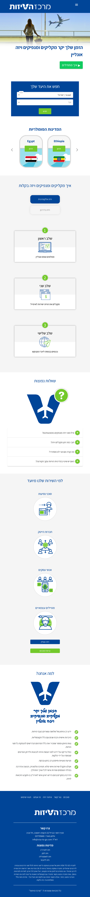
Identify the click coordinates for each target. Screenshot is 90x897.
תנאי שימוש (26, 797)
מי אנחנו (37, 797)
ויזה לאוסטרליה (45, 856)
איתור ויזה (47, 797)
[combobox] (45, 95)
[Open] (19, 95)
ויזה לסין (45, 853)
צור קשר (57, 797)
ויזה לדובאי (45, 860)
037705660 (39, 836)
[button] (45, 433)
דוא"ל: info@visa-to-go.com (45, 839)
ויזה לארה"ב (45, 849)
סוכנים (66, 797)
